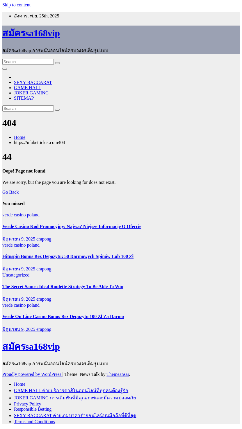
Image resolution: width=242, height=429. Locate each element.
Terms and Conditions (34, 421)
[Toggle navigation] (4, 69)
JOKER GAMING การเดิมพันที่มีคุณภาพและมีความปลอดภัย (75, 397)
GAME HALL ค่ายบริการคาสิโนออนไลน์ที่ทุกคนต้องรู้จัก (71, 390)
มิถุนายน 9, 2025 (19, 238)
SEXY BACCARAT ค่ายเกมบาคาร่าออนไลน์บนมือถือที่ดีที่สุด (75, 415)
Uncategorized (15, 274)
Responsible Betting (32, 409)
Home (19, 137)
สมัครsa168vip (31, 33)
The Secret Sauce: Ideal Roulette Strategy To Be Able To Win (62, 286)
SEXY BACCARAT (33, 82)
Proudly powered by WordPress (32, 374)
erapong (43, 238)
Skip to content (16, 4)
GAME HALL (27, 87)
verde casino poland (21, 214)
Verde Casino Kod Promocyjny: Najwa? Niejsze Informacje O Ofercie (71, 226)
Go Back (10, 192)
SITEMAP (24, 98)
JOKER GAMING (31, 92)
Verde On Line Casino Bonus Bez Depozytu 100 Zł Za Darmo (63, 316)
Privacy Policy (27, 403)
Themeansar (117, 374)
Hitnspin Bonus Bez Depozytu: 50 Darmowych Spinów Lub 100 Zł (68, 256)
